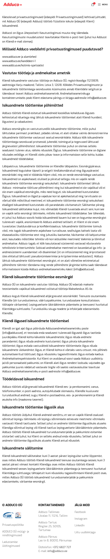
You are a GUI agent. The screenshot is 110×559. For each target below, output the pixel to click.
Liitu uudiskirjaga (85, 532)
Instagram (81, 519)
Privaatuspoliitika (13, 525)
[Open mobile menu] (102, 4)
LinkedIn (80, 525)
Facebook (80, 512)
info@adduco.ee (57, 551)
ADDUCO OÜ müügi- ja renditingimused (15, 533)
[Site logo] (12, 4)
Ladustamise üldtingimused (11, 544)
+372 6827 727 (61, 547)
